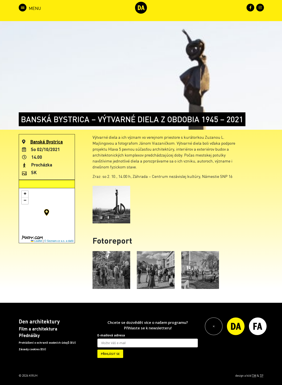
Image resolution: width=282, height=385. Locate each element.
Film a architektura (38, 329)
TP (261, 375)
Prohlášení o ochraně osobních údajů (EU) (47, 342)
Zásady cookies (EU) (32, 349)
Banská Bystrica (46, 141)
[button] (47, 212)
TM (254, 375)
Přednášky (29, 335)
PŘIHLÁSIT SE (110, 354)
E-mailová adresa (111, 335)
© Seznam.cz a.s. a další (59, 241)
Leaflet (36, 241)
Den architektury (39, 321)
